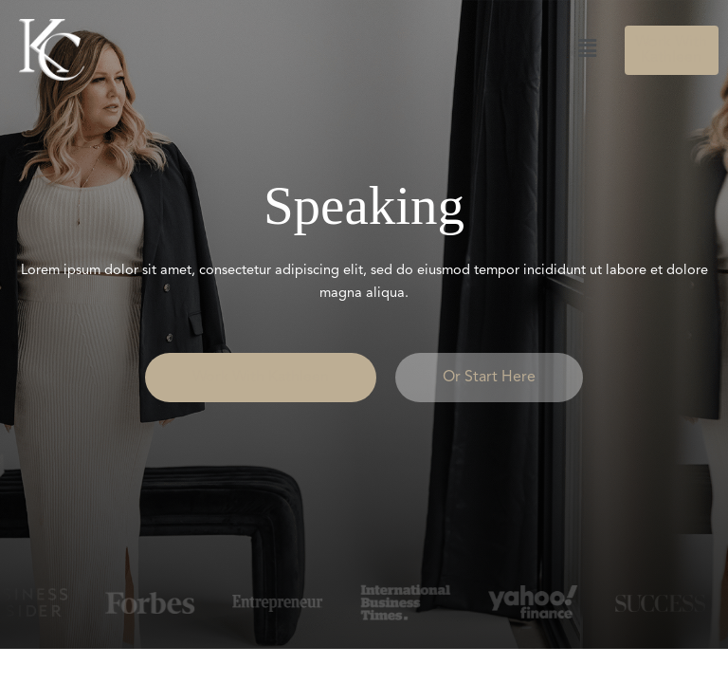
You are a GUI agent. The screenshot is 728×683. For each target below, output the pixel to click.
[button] (367, 49)
